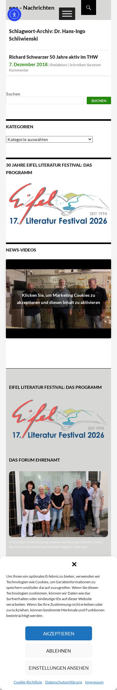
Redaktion (58, 64)
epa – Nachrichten (31, 7)
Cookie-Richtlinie (28, 682)
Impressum (94, 682)
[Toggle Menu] (67, 14)
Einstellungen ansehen (59, 668)
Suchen (13, 93)
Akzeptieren (58, 633)
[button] (74, 564)
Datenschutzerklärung (63, 682)
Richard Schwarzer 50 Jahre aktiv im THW (53, 57)
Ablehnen (58, 650)
